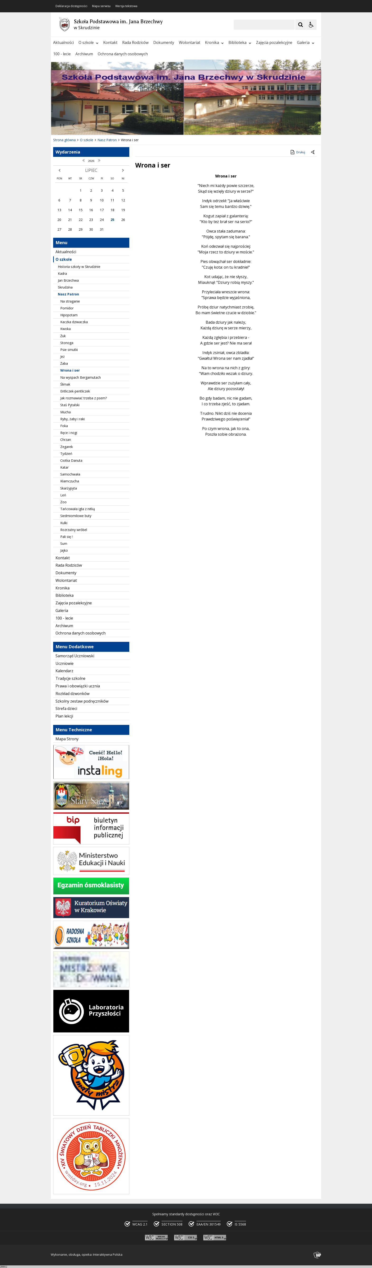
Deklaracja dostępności (71, 6)
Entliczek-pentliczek (75, 391)
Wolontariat (189, 42)
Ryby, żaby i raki (72, 419)
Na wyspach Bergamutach (80, 377)
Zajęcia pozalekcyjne (274, 42)
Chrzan (65, 439)
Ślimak (65, 384)
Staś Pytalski (69, 405)
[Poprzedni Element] (73, 125)
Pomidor (67, 308)
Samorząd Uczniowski (75, 655)
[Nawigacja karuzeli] (79, 125)
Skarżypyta (68, 488)
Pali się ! (66, 536)
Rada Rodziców (135, 42)
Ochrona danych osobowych (123, 53)
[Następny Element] (85, 125)
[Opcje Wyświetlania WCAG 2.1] (311, 24)
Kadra (62, 273)
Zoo (63, 502)
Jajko (64, 550)
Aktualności (63, 42)
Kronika (214, 42)
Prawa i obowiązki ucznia (78, 686)
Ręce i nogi (68, 432)
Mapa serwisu (101, 6)
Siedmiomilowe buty (75, 515)
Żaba (64, 363)
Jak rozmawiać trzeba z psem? (83, 398)
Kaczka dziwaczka (74, 322)
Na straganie (70, 301)
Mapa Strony (67, 738)
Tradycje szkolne (70, 678)
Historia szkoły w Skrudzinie (79, 266)
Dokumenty (163, 42)
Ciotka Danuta (71, 460)
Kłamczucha (69, 481)
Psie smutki (69, 349)
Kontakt (110, 42)
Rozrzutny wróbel (73, 529)
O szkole (88, 42)
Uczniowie (65, 663)
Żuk (63, 336)
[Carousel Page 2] (101, 126)
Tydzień (66, 453)
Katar (64, 467)
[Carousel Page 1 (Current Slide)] (97, 126)
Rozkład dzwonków (72, 693)
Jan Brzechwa (68, 280)
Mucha (65, 412)
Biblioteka (239, 42)
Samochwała (70, 474)
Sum (63, 543)
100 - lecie (62, 53)
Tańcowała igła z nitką (77, 509)
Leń (63, 495)
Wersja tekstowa (126, 6)
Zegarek (66, 446)
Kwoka (65, 328)
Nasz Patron (68, 294)
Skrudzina (65, 287)
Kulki (63, 523)
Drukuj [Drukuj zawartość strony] (297, 152)
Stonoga (66, 342)
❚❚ (60, 125)
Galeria (305, 42)
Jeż (62, 356)
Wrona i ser (70, 370)
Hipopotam (69, 315)
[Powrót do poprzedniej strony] (313, 152)
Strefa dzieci (66, 708)
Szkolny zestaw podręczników (82, 701)
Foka (64, 426)
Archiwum (84, 53)
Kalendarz (64, 670)
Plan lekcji (64, 716)
